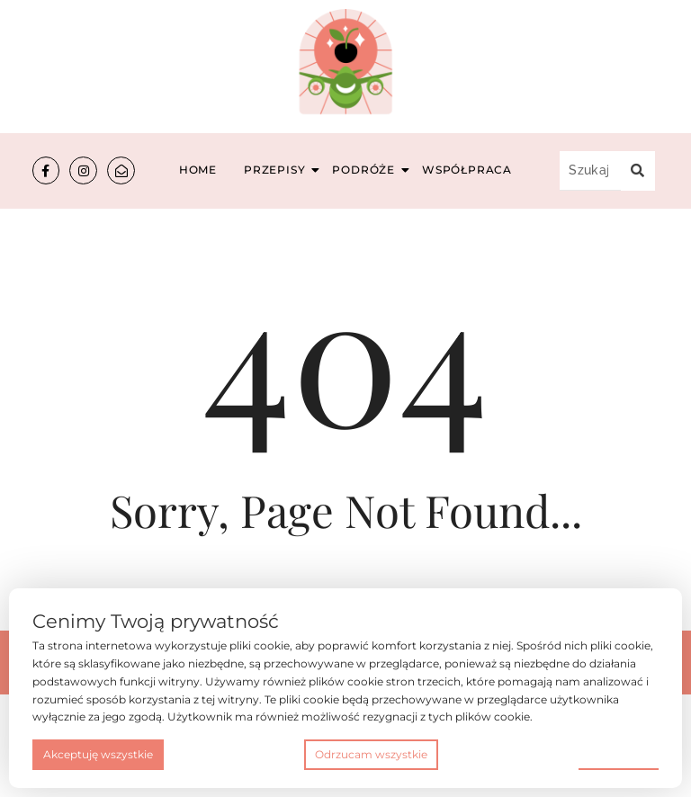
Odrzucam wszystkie (371, 754)
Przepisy (277, 169)
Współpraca (467, 169)
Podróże (365, 169)
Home (198, 169)
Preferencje (619, 753)
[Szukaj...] (590, 171)
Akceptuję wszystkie (98, 754)
